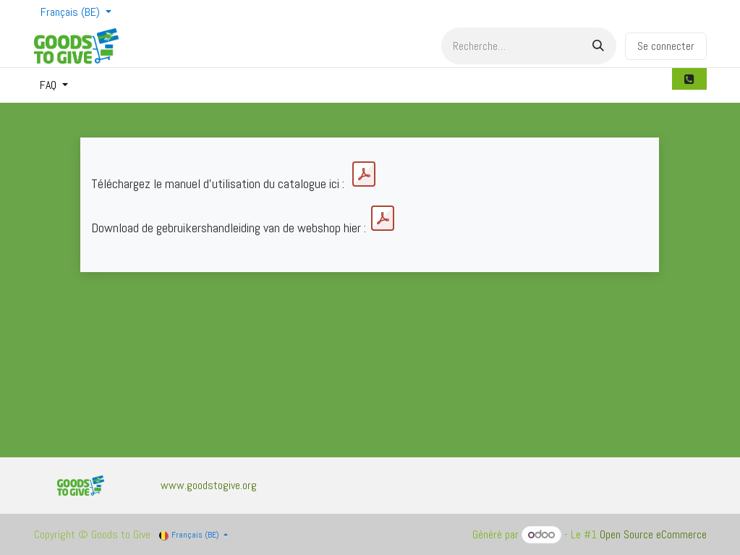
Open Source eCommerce (653, 534)
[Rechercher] (598, 45)
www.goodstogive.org (209, 485)
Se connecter (665, 46)
